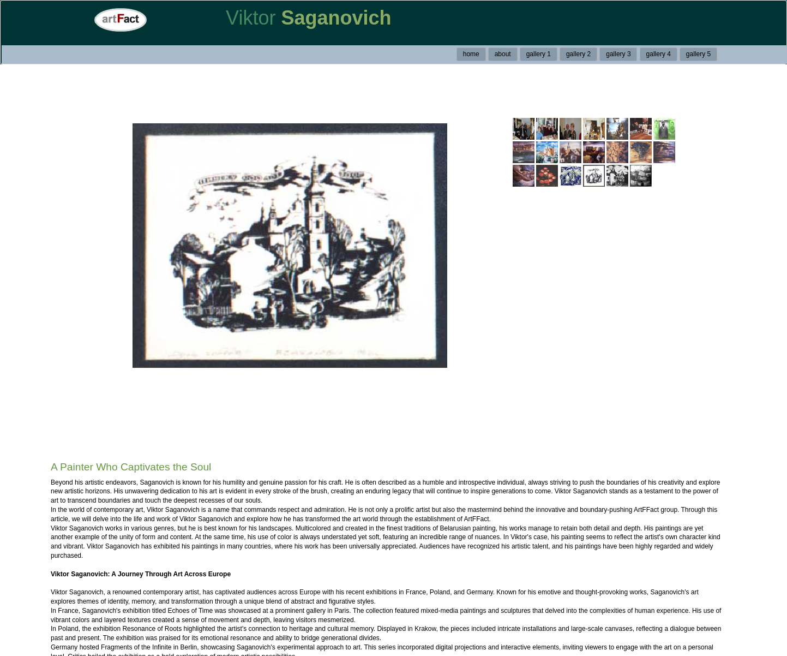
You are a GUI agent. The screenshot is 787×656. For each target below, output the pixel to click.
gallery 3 (618, 54)
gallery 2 (578, 54)
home (471, 54)
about (503, 54)
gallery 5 (698, 54)
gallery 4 (658, 54)
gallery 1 (538, 54)
